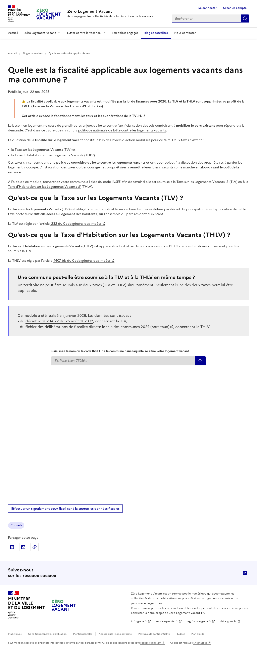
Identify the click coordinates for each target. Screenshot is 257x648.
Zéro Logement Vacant (40, 33)
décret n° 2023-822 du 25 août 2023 (57, 321)
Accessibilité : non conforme (115, 634)
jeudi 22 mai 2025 (35, 91)
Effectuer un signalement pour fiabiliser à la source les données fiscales (65, 508)
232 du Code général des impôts (75, 223)
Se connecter (207, 8)
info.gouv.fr (139, 621)
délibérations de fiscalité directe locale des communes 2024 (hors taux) (107, 326)
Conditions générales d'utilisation (47, 634)
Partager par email (23, 547)
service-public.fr (167, 621)
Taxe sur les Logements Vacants (200, 181)
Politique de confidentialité (154, 634)
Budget (180, 634)
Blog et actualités (156, 33)
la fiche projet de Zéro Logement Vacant (172, 613)
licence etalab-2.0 (150, 643)
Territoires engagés (125, 33)
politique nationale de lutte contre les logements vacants (122, 130)
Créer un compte (235, 8)
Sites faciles (200, 643)
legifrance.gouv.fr (199, 621)
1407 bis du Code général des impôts (81, 260)
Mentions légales (82, 634)
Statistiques (14, 634)
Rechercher (245, 18)
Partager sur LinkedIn (12, 547)
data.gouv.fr (228, 621)
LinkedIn (245, 573)
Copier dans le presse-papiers (35, 547)
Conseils (16, 525)
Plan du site (197, 634)
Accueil (13, 33)
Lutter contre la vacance (84, 33)
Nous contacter (185, 33)
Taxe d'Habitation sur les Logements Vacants (42, 186)
